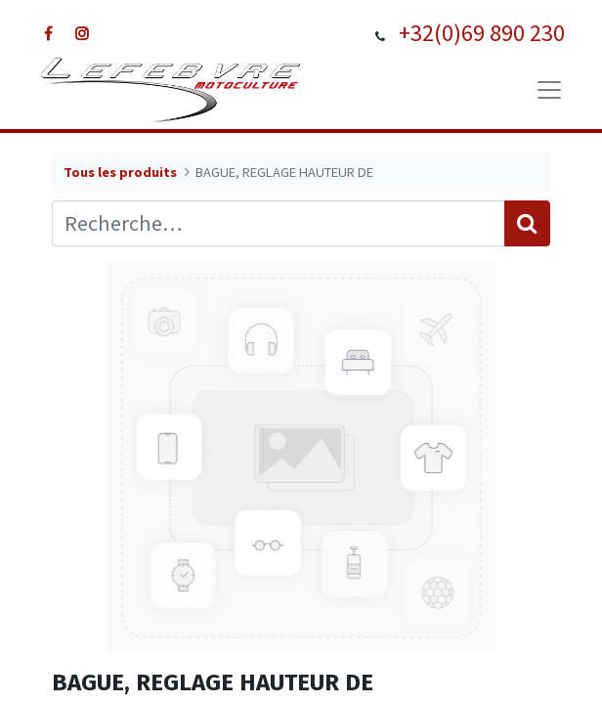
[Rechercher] (527, 223)
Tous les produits (120, 172)
